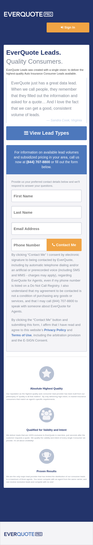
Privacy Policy (55, 330)
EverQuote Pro (28, 14)
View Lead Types (46, 133)
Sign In (68, 27)
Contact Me (64, 245)
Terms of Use (21, 335)
